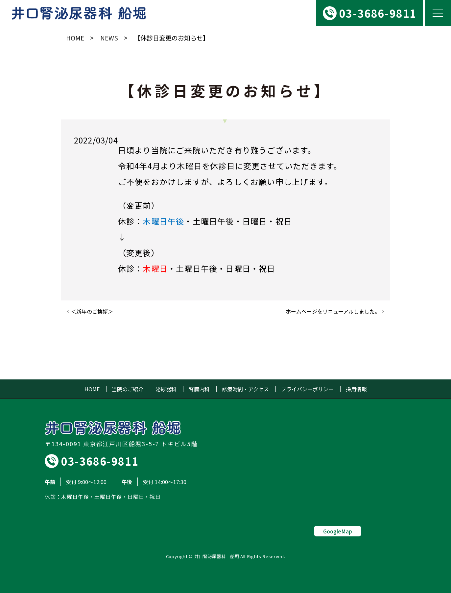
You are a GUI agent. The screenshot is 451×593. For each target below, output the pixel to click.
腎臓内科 (199, 389)
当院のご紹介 (127, 389)
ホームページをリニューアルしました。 (333, 311)
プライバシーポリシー (307, 389)
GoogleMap (337, 531)
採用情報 (356, 389)
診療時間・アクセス (245, 389)
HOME (75, 37)
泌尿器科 (166, 389)
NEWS (109, 37)
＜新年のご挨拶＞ (92, 311)
